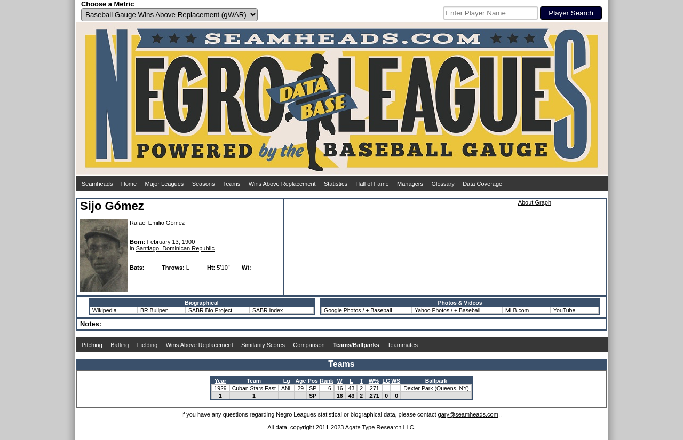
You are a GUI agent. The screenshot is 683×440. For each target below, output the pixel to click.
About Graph (534, 202)
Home (129, 183)
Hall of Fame (371, 183)
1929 (220, 388)
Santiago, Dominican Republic (175, 248)
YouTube (564, 310)
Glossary (442, 183)
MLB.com (517, 310)
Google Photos (342, 310)
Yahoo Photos (432, 310)
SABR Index (267, 310)
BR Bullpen (154, 310)
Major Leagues (164, 183)
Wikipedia (104, 310)
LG (387, 381)
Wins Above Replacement (282, 183)
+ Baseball (379, 310)
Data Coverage (482, 183)
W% (374, 381)
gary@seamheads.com (468, 414)
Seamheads (97, 183)
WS (395, 381)
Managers (410, 183)
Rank (326, 381)
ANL (286, 388)
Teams (231, 183)
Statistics (335, 183)
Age (300, 381)
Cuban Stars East (254, 388)
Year (220, 381)
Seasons (203, 183)
